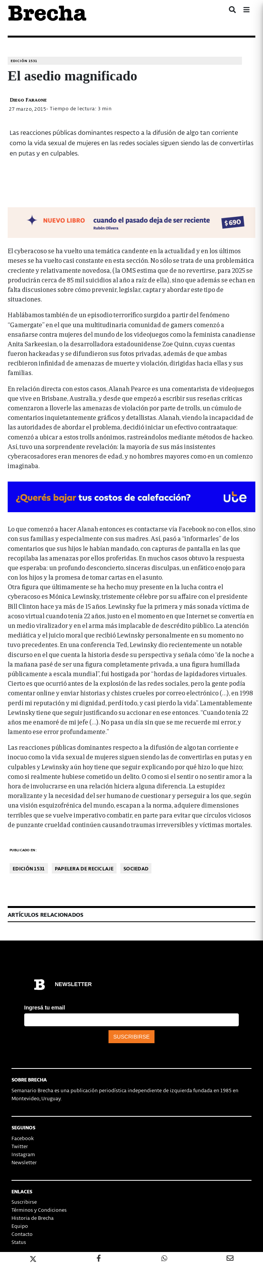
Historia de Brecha (33, 1217)
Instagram (23, 1154)
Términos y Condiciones (39, 1209)
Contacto (22, 1233)
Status (19, 1241)
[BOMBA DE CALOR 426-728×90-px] (131, 496)
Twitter (20, 1146)
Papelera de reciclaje (84, 868)
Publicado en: (23, 849)
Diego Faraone (28, 99)
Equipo (20, 1225)
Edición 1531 (24, 60)
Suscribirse (24, 1201)
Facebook (23, 1138)
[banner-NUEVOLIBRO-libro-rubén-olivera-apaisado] (131, 221)
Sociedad (135, 868)
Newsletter (24, 1162)
